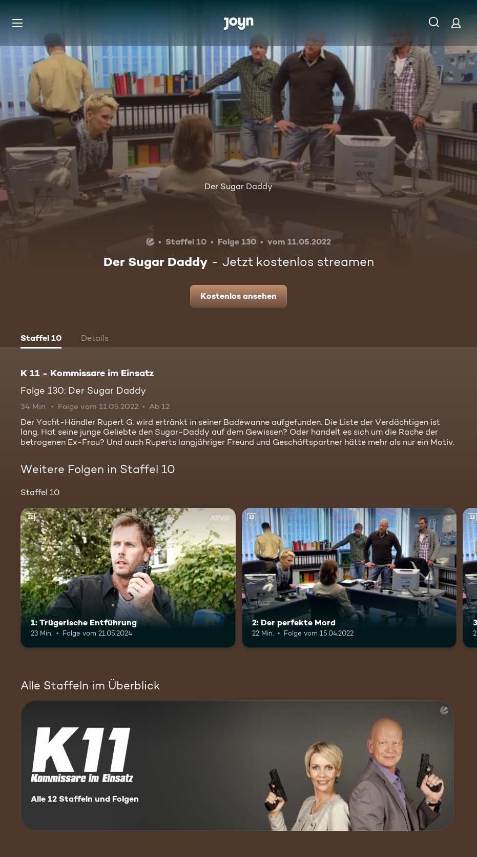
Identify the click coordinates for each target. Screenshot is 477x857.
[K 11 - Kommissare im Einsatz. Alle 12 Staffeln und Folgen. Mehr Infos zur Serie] (236, 765)
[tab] (41, 339)
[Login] (456, 23)
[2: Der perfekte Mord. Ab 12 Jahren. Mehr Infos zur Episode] (349, 578)
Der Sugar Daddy (238, 186)
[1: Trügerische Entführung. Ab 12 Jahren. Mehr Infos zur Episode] (128, 578)
